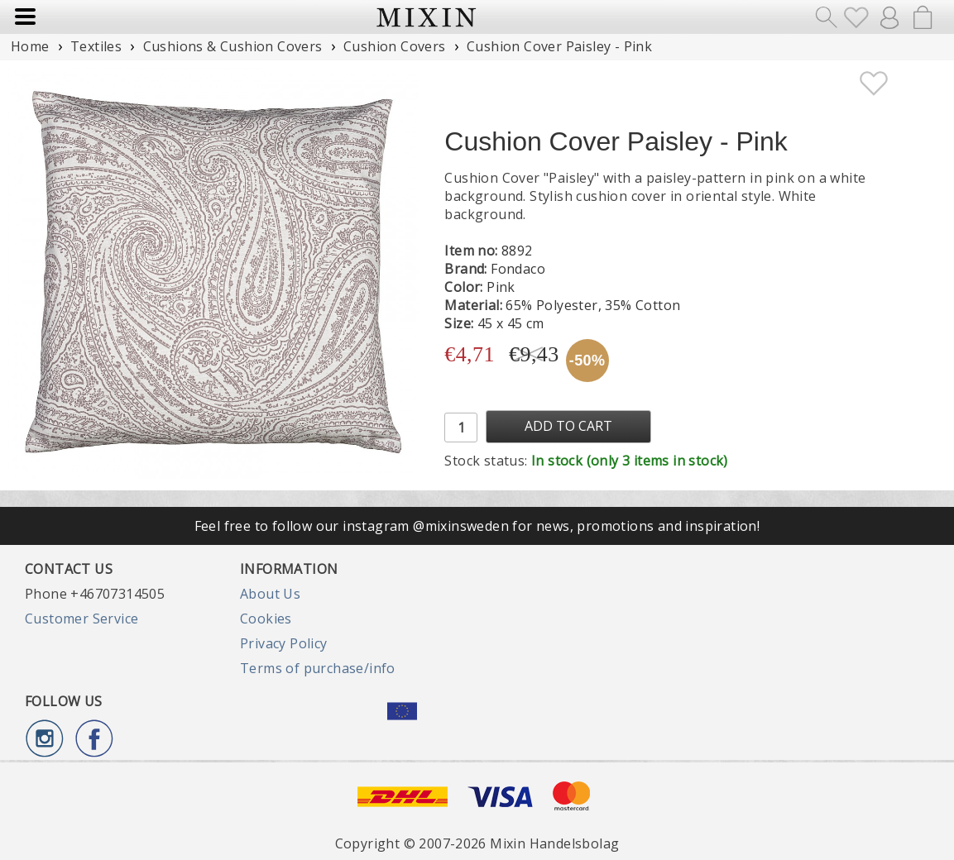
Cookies (266, 618)
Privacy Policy (284, 643)
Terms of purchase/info (318, 668)
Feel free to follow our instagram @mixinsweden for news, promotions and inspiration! (477, 526)
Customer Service (81, 618)
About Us (270, 594)
